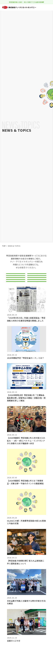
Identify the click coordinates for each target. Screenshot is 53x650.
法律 (15, 296)
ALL (15, 276)
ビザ (15, 289)
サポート (16, 302)
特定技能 (16, 282)
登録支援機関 (37, 282)
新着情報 (37, 276)
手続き (37, 302)
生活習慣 (37, 296)
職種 (37, 289)
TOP (4, 246)
